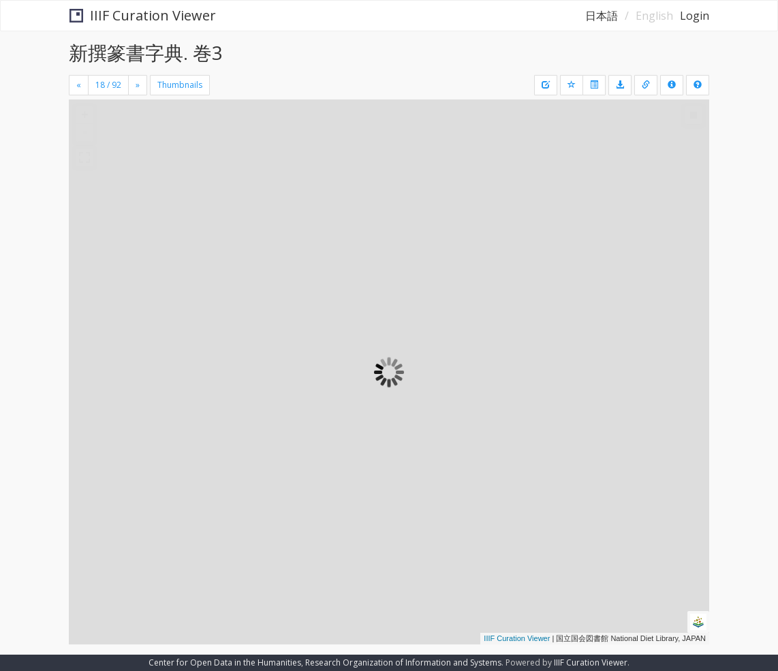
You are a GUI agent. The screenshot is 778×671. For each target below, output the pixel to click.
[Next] (137, 85)
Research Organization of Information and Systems (403, 662)
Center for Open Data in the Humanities (225, 662)
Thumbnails (179, 85)
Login (694, 15)
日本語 (601, 15)
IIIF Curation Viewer (142, 15)
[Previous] (79, 85)
